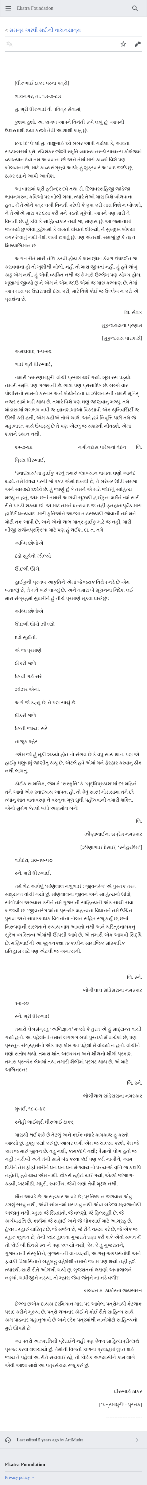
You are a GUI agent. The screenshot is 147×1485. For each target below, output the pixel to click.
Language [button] (11, 46)
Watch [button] (125, 46)
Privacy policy (17, 1477)
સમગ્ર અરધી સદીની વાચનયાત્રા (45, 30)
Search (137, 11)
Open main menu (10, 11)
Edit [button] (138, 46)
